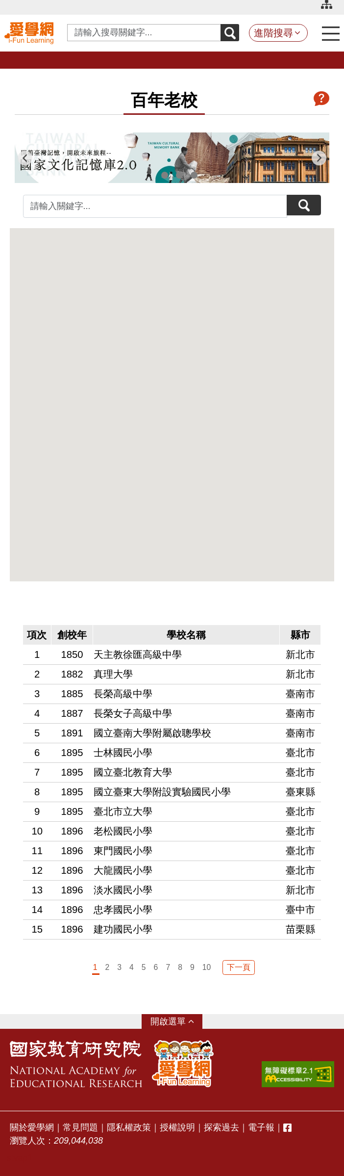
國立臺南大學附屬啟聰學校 (152, 733)
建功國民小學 (123, 929)
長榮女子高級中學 (133, 713)
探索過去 (221, 1127)
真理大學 (113, 674)
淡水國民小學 (123, 890)
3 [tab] (179, 175)
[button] (104, 458)
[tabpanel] (172, 157)
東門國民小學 (123, 850)
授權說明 (177, 1127)
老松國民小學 (123, 831)
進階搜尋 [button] (273, 32)
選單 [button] (177, 1021)
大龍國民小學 (123, 870)
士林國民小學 (123, 752)
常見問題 (80, 1127)
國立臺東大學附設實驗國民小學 (162, 791)
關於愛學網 (32, 1127)
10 (206, 967)
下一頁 (238, 967)
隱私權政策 (129, 1127)
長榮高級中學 (123, 693)
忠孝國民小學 (123, 909)
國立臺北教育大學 (133, 772)
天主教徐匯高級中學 (138, 654)
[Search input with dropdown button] (144, 32)
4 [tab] (194, 175)
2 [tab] (164, 175)
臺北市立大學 (123, 811)
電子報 (261, 1127)
